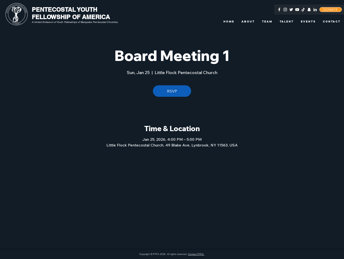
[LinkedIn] (315, 9)
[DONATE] (330, 9)
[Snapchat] (309, 9)
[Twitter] (291, 9)
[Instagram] (285, 9)
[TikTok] (303, 9)
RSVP (172, 91)
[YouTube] (297, 9)
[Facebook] (279, 9)
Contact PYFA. (196, 254)
